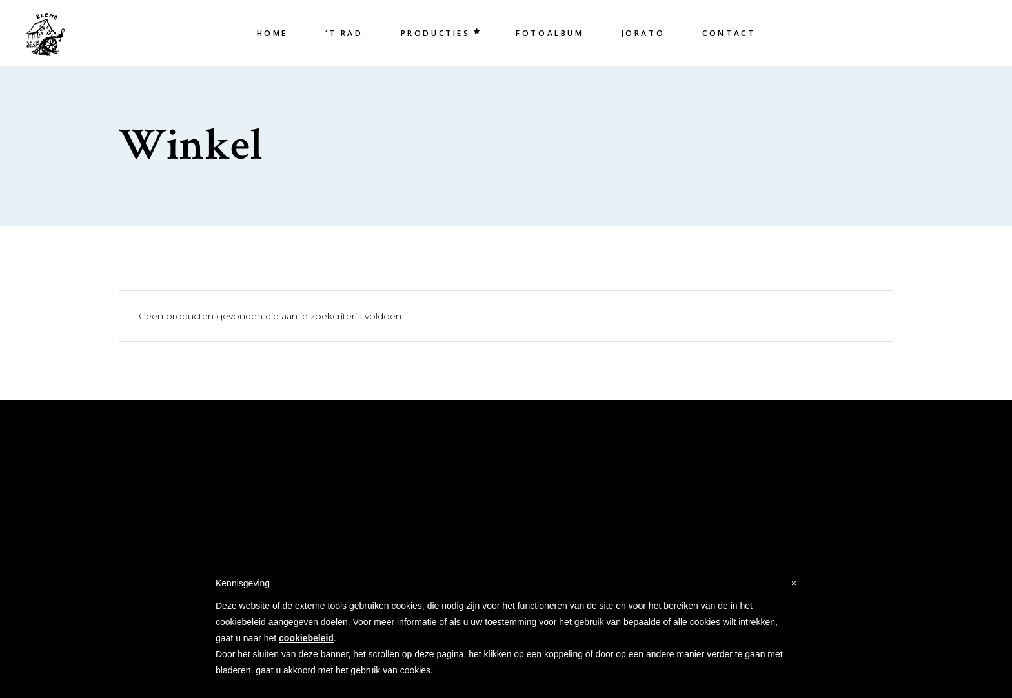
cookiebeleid (306, 638)
